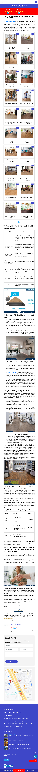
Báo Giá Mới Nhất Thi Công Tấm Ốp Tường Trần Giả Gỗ (19, 744)
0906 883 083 (19, 11)
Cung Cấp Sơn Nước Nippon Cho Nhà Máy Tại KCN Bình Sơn (20, 748)
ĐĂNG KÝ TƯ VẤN (11, 661)
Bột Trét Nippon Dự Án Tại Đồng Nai (16, 740)
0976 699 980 (8, 11)
